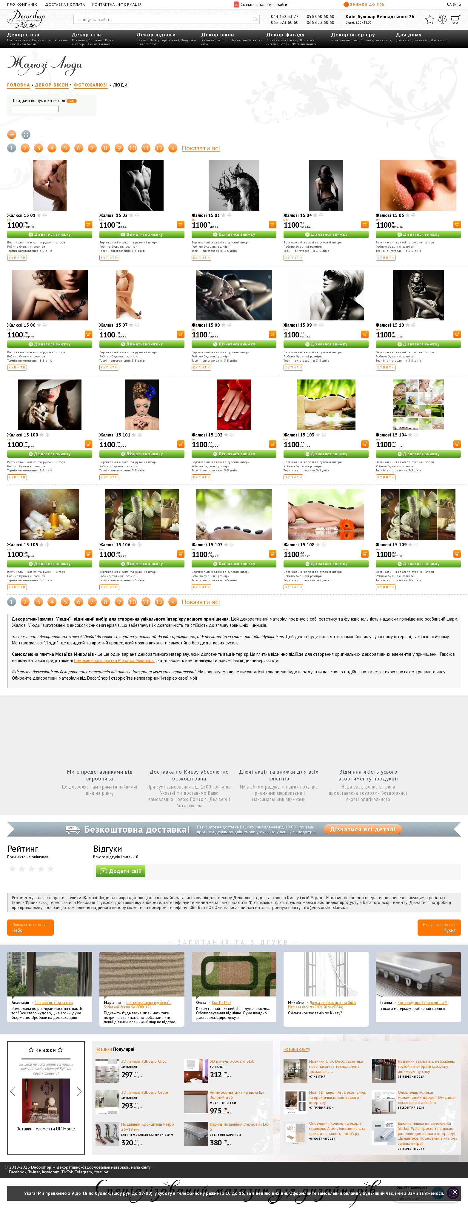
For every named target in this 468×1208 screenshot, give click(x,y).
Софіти (285, 44)
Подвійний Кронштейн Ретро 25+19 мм (147, 1126)
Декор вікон (217, 34)
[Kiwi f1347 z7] (234, 975)
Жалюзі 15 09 (298, 325)
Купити (17, 257)
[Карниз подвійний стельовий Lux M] (418, 975)
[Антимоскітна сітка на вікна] (49, 975)
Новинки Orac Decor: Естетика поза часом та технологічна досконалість (336, 1066)
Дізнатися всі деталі (362, 829)
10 (132, 148)
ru (459, 4)
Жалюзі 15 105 (22, 544)
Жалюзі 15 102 (207, 435)
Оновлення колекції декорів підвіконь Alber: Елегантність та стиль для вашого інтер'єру (337, 1128)
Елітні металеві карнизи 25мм (147, 1134)
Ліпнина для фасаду (282, 40)
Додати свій (121, 871)
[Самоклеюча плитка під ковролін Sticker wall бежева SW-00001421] (141, 975)
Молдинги (79, 40)
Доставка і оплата (65, 4)
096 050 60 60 (320, 16)
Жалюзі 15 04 (298, 215)
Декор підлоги (156, 34)
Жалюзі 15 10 (390, 325)
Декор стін (86, 34)
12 (159, 148)
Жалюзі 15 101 (114, 435)
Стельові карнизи (225, 1134)
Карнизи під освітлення (50, 40)
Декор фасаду (286, 34)
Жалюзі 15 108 (299, 544)
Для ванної (420, 40)
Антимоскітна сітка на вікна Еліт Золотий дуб (238, 1095)
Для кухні (403, 40)
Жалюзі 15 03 (206, 215)
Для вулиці (439, 40)
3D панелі (96, 40)
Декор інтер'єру (353, 34)
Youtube (101, 1172)
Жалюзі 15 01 (21, 215)
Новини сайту (297, 1049)
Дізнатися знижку (52, 234)
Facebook (17, 1172)
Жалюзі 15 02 (113, 215)
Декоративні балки (21, 44)
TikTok (67, 1172)
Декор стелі (23, 34)
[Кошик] (456, 19)
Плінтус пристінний (164, 40)
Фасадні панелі (304, 44)
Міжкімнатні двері (345, 40)
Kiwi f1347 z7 (221, 1002)
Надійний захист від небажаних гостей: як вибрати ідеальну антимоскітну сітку (426, 1066)
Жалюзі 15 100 (22, 435)
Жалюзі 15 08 (206, 325)
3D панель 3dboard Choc (144, 1061)
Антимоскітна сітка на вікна (54, 1002)
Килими (142, 40)
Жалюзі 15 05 (390, 215)
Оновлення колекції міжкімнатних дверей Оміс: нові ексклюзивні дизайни (426, 1097)
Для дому (409, 34)
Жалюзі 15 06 (21, 325)
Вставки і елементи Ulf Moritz (46, 1105)
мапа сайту (141, 1167)
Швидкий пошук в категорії (44, 100)
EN (454, 4)
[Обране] (430, 19)
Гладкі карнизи (18, 40)
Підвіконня (239, 40)
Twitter (34, 1172)
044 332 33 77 (284, 16)
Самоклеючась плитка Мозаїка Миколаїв (114, 660)
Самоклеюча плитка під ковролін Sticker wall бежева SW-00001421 (137, 1005)
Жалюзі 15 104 (391, 435)
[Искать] (255, 19)
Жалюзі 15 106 (114, 544)
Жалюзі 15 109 (391, 544)
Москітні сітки (223, 1102)
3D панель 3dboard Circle (144, 1092)
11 (146, 148)
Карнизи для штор (215, 40)
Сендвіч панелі (99, 44)
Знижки (364, 4)
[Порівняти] (442, 19)
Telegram (83, 1172)
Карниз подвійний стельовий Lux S (239, 1126)
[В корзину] (88, 224)
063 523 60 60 (284, 22)
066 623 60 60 (320, 22)
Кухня (449, 930)
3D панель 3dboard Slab (232, 1061)
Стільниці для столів (376, 40)
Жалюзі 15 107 (207, 544)
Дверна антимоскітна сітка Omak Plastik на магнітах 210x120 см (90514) (322, 1005)
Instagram (50, 1172)
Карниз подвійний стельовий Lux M (422, 1002)
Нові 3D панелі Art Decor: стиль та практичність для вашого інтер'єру (337, 1097)
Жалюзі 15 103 (299, 435)
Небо (17, 930)
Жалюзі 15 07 (113, 325)
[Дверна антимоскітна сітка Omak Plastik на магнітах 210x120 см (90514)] (326, 975)
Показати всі (201, 148)
